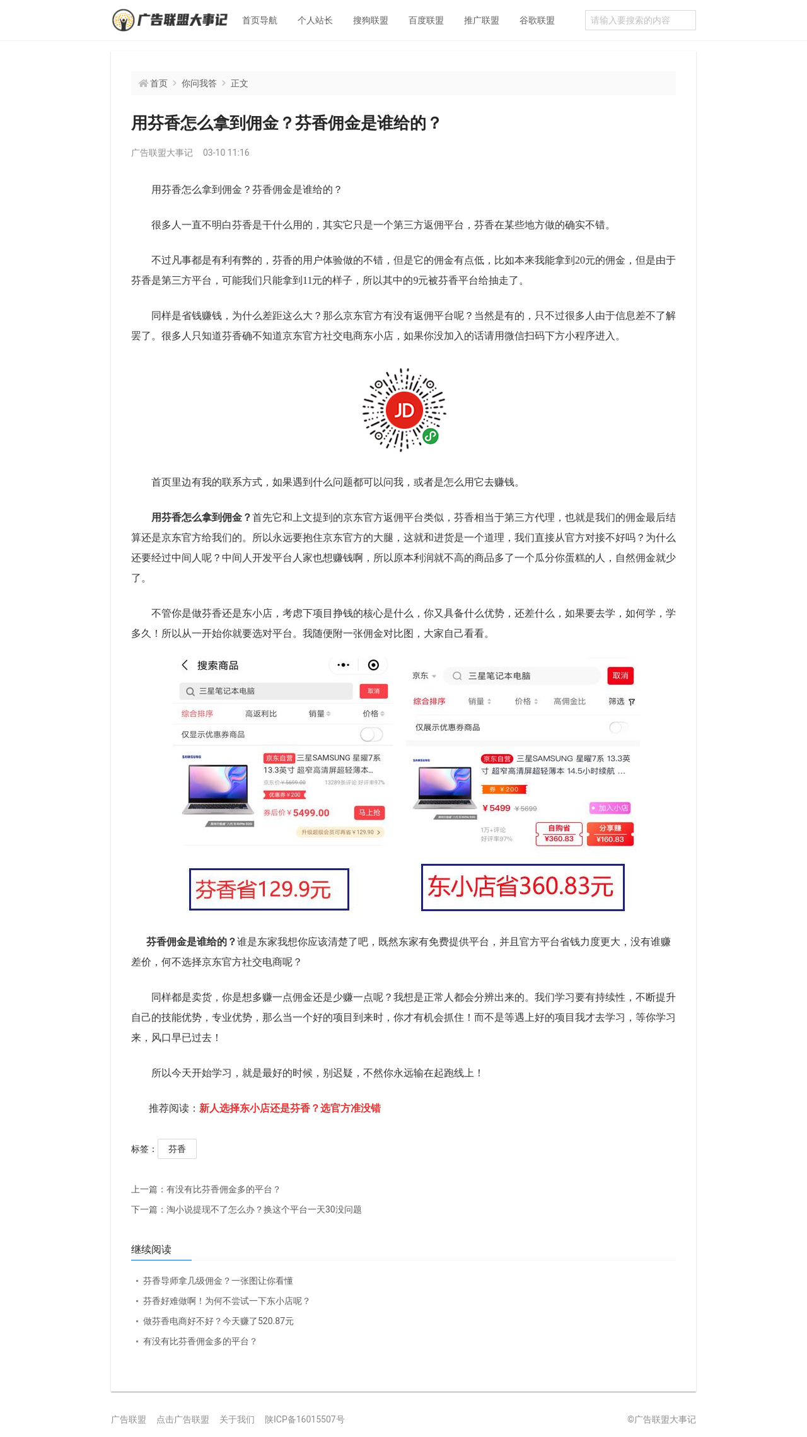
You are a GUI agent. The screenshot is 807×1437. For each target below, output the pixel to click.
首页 (159, 83)
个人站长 (315, 20)
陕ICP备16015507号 (305, 1419)
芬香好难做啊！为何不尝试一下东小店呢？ (227, 1301)
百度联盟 (426, 20)
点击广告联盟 (182, 1419)
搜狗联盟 (370, 20)
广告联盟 (128, 1419)
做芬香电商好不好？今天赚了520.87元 (218, 1321)
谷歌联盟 (537, 20)
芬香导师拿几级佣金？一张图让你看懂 (218, 1281)
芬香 (177, 1149)
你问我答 (199, 83)
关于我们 (237, 1419)
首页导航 (259, 20)
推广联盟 (481, 20)
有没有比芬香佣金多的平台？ (206, 1189)
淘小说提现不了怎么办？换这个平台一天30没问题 (246, 1209)
